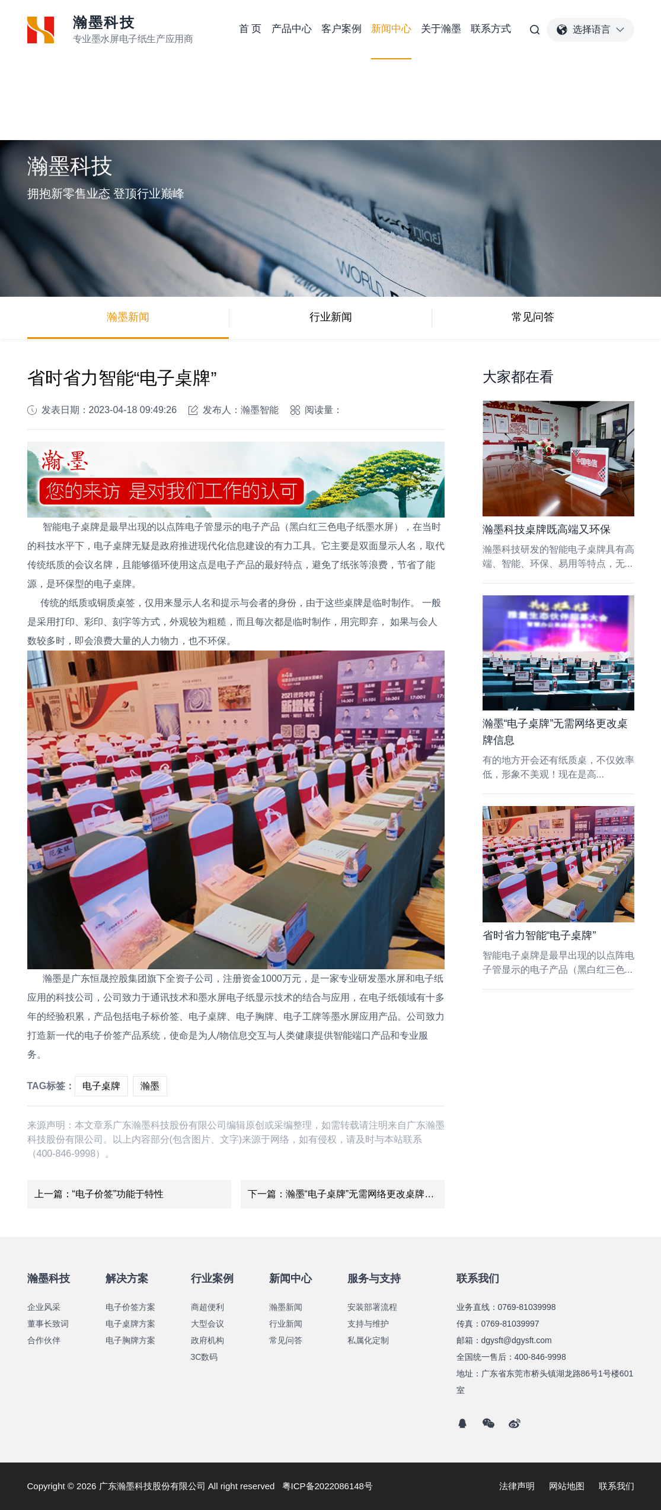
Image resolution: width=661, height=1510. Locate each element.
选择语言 (590, 30)
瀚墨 (149, 1086)
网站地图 (567, 1486)
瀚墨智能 (260, 410)
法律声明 (517, 1486)
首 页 (250, 28)
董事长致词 (48, 1323)
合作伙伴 (43, 1340)
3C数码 (204, 1357)
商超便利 (207, 1307)
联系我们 (616, 1486)
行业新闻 (330, 317)
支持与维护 (368, 1323)
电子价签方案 (130, 1307)
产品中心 (292, 28)
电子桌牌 (101, 1086)
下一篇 (346, 1194)
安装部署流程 (372, 1307)
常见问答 (533, 317)
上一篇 (99, 1194)
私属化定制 (368, 1340)
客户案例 (341, 28)
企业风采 (43, 1307)
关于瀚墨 (441, 28)
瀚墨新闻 (128, 317)
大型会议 (207, 1323)
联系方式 (491, 28)
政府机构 (207, 1340)
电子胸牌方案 (130, 1340)
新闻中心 (391, 28)
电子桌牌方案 (130, 1323)
